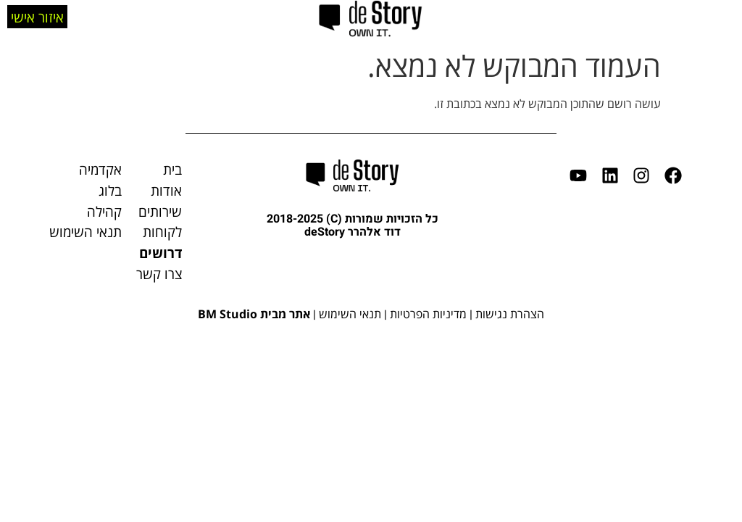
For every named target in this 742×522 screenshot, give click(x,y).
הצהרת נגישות (509, 314)
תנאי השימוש (350, 314)
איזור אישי (37, 15)
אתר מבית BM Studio (254, 314)
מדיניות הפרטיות (428, 314)
